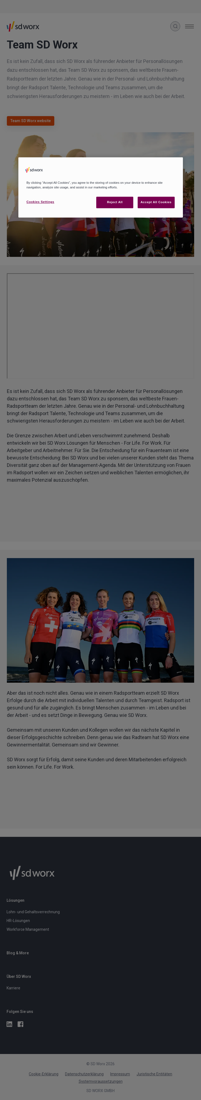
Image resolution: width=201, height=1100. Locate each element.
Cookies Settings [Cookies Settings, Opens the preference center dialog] (40, 201)
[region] (100, 187)
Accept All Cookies (156, 202)
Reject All (115, 202)
